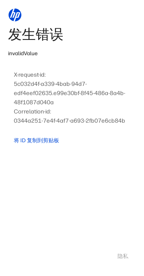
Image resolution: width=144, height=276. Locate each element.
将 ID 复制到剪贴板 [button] (36, 140)
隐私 (123, 256)
